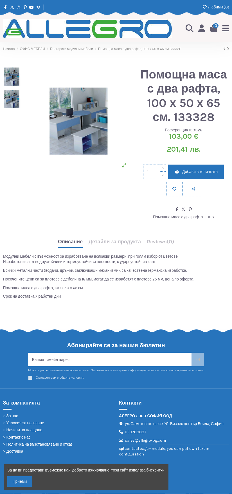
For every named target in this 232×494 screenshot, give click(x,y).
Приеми (20, 481)
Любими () (215, 7)
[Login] (202, 28)
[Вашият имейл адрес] (110, 360)
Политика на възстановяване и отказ (39, 444)
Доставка (14, 451)
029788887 (136, 432)
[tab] (160, 243)
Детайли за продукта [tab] (115, 242)
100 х (209, 217)
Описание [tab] (70, 242)
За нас (12, 416)
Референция (176, 130)
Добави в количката (196, 171)
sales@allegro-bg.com (145, 440)
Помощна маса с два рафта (178, 217)
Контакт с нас (18, 437)
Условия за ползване (25, 423)
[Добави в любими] (174, 189)
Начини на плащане (24, 430)
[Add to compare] (193, 189)
